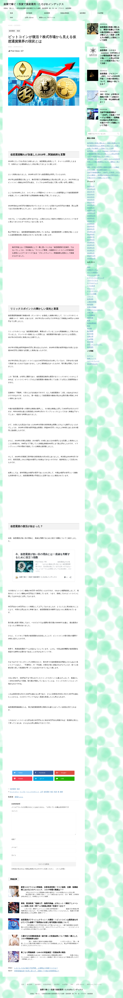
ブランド (90, 296)
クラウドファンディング (95, 278)
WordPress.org (92, 364)
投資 (11, 13)
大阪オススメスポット (95, 310)
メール (14, 847)
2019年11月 (91, 232)
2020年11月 (91, 213)
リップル (22, 792)
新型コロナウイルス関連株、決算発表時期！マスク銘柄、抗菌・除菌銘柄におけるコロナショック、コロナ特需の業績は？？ (49, 888)
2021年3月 (91, 202)
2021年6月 (91, 194)
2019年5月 (91, 242)
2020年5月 (91, 224)
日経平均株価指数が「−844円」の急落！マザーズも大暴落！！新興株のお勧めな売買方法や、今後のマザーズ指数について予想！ (110, 118)
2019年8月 (91, 234)
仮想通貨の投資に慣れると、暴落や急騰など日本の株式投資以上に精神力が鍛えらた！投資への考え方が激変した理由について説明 (109, 33)
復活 (51, 792)
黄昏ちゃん (19, 797)
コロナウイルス (92, 280)
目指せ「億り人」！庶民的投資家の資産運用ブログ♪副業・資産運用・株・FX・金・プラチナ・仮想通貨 (61, 993)
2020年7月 (91, 221)
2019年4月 (91, 245)
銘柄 (61, 792)
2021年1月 (91, 208)
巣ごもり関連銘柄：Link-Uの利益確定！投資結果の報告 (43, 952)
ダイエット (91, 288)
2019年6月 (91, 240)
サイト (13, 855)
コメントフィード (93, 361)
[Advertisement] (43, 129)
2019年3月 (91, 248)
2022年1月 (91, 186)
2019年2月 (91, 250)
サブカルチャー (92, 283)
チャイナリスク (92, 291)
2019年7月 (91, 237)
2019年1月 (91, 253)
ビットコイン (14, 792)
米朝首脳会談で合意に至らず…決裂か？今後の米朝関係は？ (36, 971)
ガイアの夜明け (92, 272)
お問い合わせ (29, 17)
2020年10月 (91, 216)
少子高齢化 (91, 315)
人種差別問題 (91, 302)
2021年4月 (91, 200)
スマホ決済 (91, 286)
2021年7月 (91, 192)
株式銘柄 (29, 13)
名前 (13, 839)
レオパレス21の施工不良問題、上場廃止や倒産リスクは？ (36, 968)
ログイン (90, 356)
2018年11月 (91, 258)
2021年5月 (91, 197)
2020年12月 (91, 210)
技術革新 (90, 318)
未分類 (89, 328)
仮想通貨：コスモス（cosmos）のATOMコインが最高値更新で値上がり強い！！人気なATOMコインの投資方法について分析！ (103, 153)
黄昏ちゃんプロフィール (47, 17)
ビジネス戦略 (91, 294)
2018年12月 (91, 256)
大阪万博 (90, 312)
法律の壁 (90, 336)
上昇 (41, 792)
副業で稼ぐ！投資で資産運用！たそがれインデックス (34, 4)
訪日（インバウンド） (95, 344)
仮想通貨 (83, 13)
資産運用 (47, 13)
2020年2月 (91, 229)
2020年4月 (91, 226)
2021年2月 (91, 205)
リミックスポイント (32, 792)
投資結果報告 (64, 13)
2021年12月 (91, 189)
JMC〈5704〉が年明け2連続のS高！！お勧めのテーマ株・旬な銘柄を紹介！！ (109, 98)
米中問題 (90, 342)
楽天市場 (90, 334)
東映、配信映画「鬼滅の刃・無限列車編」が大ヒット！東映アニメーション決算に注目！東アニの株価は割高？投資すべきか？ (49, 904)
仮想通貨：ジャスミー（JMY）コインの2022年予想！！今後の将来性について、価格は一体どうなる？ (110, 79)
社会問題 (100, 13)
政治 (88, 326)
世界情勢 (90, 299)
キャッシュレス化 (93, 275)
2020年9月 (91, 218)
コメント (14, 811)
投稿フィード (91, 358)
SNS (11, 17)
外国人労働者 (91, 307)
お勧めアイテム (92, 270)
